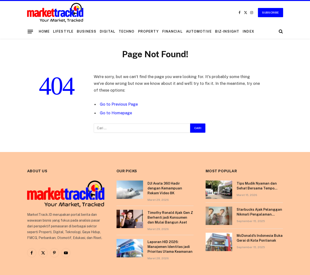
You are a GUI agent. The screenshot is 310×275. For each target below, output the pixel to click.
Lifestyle (63, 31)
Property (148, 31)
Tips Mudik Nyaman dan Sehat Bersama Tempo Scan (257, 186)
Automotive (199, 31)
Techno (127, 31)
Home (44, 31)
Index (248, 31)
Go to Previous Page (119, 104)
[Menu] (30, 31)
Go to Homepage (116, 112)
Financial (172, 31)
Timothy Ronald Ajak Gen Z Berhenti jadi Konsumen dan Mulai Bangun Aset (170, 217)
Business (86, 31)
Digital (107, 31)
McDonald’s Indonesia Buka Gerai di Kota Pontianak (260, 238)
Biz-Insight (227, 31)
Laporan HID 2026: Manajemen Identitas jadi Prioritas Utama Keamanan (170, 246)
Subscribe (270, 12)
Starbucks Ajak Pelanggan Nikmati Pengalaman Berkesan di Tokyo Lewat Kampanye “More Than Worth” (259, 212)
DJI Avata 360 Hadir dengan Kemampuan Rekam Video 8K (164, 188)
